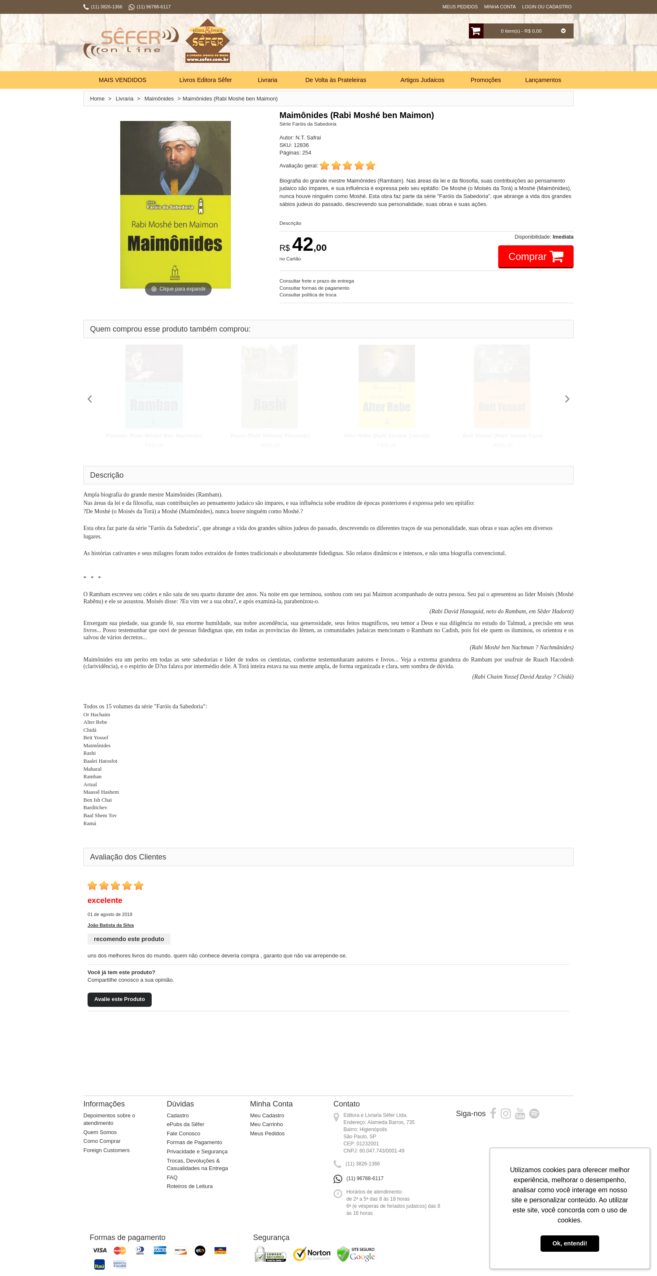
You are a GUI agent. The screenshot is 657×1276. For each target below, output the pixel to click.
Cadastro (178, 1115)
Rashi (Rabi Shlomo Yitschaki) (270, 435)
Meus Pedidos (460, 6)
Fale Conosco (183, 1133)
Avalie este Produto (119, 999)
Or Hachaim (96, 714)
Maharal (92, 769)
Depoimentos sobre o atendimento (109, 1119)
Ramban (92, 776)
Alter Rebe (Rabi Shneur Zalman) (387, 435)
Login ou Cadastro (547, 6)
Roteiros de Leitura (190, 1186)
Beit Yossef (95, 737)
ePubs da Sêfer (185, 1124)
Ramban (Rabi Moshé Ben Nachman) (154, 435)
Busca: (302, 43)
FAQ (172, 1177)
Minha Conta (500, 6)
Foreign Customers (106, 1150)
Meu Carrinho (266, 1124)
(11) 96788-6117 (365, 1178)
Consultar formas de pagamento (314, 288)
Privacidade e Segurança (197, 1151)
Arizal (90, 784)
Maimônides (97, 745)
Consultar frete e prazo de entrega (316, 280)
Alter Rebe (95, 722)
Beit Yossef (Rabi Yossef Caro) (503, 435)
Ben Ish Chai (97, 800)
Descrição (290, 223)
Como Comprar (102, 1141)
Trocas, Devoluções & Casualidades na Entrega (197, 1165)
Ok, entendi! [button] (569, 1243)
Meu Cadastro (267, 1115)
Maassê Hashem (101, 792)
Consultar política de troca (307, 294)
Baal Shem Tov (100, 815)
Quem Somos (99, 1132)
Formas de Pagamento (194, 1142)
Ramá (89, 823)
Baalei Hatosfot (100, 761)
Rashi (89, 753)
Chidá (89, 730)
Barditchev (95, 807)
